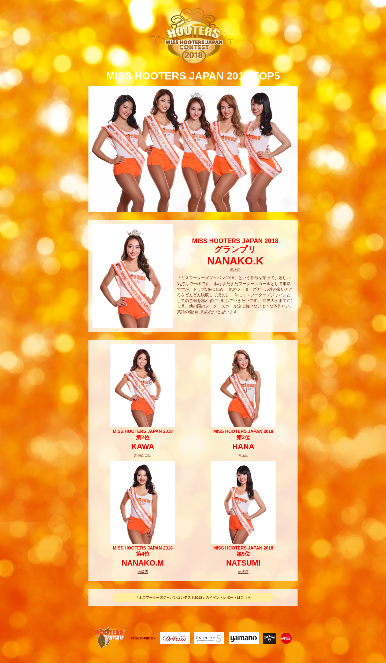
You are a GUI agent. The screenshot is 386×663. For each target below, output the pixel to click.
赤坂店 (235, 270)
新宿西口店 (142, 455)
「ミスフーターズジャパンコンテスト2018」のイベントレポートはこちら (193, 598)
